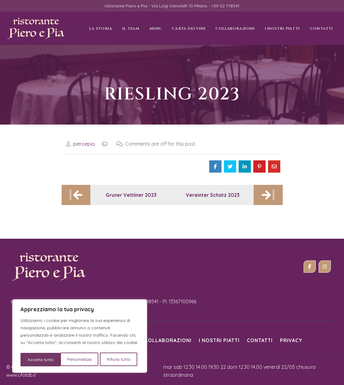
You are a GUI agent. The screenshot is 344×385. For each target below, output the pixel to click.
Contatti (260, 340)
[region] (79, 337)
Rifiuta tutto (79, 359)
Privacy (291, 340)
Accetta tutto (119, 359)
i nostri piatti (219, 340)
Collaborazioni (168, 340)
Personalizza (39, 359)
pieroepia (84, 144)
